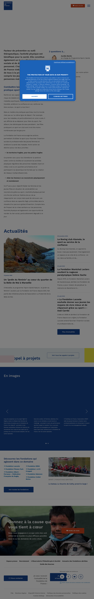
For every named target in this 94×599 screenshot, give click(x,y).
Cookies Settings (60, 96)
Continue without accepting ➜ (64, 62)
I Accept (34, 96)
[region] (47, 80)
